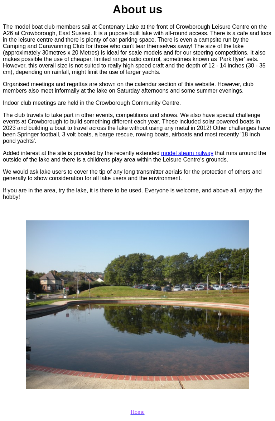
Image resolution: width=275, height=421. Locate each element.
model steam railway (187, 153)
